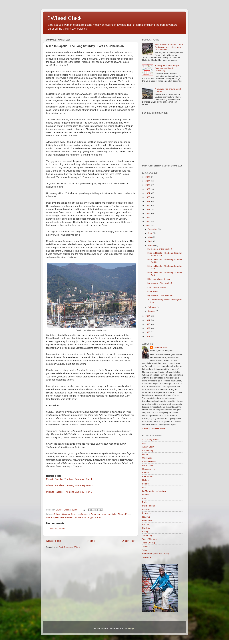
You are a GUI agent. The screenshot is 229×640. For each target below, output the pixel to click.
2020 (148, 197)
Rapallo (98, 517)
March (151, 245)
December (153, 229)
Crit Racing (147, 458)
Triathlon (146, 546)
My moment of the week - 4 (160, 295)
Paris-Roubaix (148, 506)
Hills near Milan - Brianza (159, 279)
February (152, 307)
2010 (148, 324)
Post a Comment (58, 528)
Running (146, 524)
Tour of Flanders (149, 539)
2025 (148, 177)
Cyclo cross (147, 465)
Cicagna (66, 514)
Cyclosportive (148, 469)
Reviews (146, 517)
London (145, 495)
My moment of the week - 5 (160, 283)
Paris (144, 502)
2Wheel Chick (65, 18)
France (145, 473)
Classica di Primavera (90, 514)
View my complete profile (153, 428)
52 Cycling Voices (150, 439)
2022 (148, 189)
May (150, 237)
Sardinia (146, 528)
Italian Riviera (118, 514)
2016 (148, 213)
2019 (148, 201)
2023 (148, 185)
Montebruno (80, 517)
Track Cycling (148, 543)
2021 (148, 193)
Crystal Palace (149, 461)
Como (145, 454)
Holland (145, 480)
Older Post (128, 540)
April (150, 241)
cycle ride (106, 514)
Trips (144, 550)
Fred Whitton (148, 476)
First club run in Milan (157, 287)
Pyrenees (146, 513)
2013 (148, 226)
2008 (148, 332)
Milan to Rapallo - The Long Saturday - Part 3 (69, 492)
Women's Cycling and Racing (155, 554)
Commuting (147, 450)
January (152, 311)
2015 (148, 217)
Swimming (147, 535)
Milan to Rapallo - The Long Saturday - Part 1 (69, 479)
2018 (148, 205)
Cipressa (75, 514)
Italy (144, 487)
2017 (148, 209)
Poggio (91, 517)
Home (91, 540)
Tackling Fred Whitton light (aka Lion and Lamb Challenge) (167, 68)
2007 (148, 336)
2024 (148, 181)
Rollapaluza (147, 520)
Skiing (145, 532)
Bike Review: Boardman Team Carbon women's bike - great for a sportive (169, 47)
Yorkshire (146, 557)
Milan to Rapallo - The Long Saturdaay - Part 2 (69, 485)
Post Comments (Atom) (69, 547)
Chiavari (57, 514)
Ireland (145, 484)
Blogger (131, 628)
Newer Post (53, 540)
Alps (144, 443)
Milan (127, 514)
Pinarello (146, 509)
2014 (148, 221)
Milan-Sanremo (67, 517)
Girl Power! (152, 291)
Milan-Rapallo (52, 517)
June (150, 233)
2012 (148, 316)
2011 (148, 320)
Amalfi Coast (148, 447)
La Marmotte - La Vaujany (154, 491)
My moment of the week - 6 (160, 249)
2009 (148, 328)
